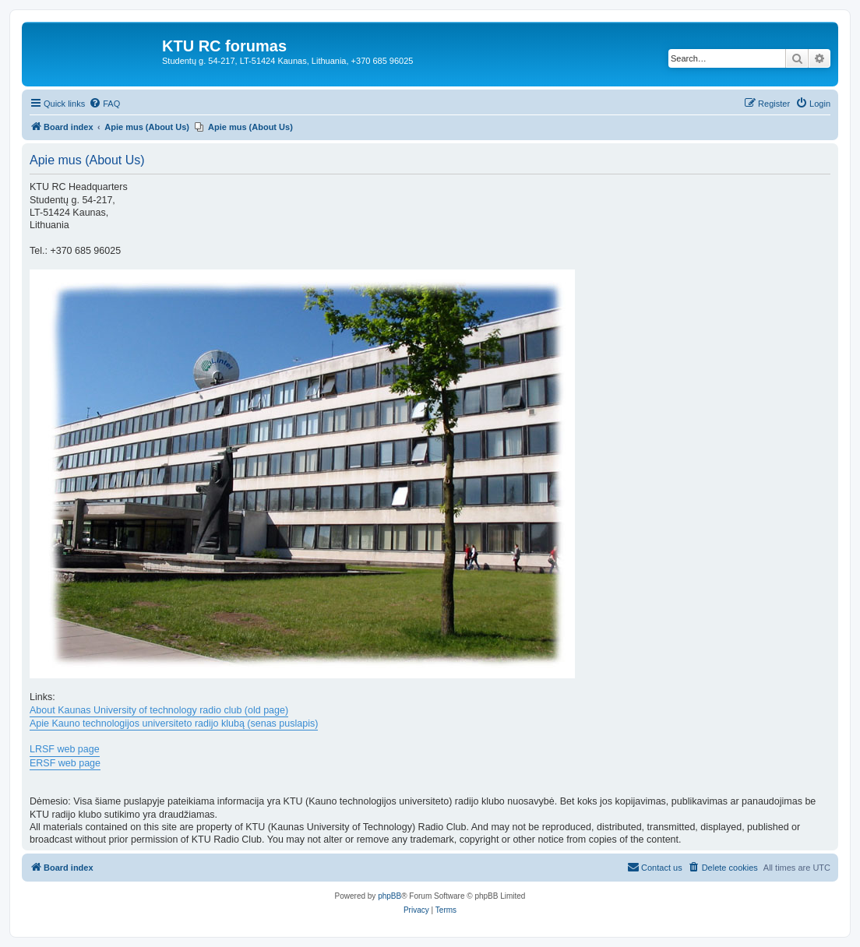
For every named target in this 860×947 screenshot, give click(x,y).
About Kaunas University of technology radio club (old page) (159, 710)
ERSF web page (65, 763)
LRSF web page (65, 749)
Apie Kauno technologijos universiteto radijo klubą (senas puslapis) (174, 723)
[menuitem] (104, 103)
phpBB (389, 896)
